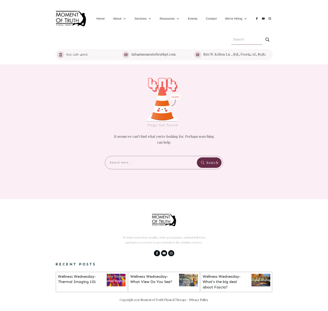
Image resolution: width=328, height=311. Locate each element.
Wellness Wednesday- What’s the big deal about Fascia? (236, 282)
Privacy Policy (198, 300)
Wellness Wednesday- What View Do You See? (164, 282)
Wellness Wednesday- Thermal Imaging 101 (91, 282)
